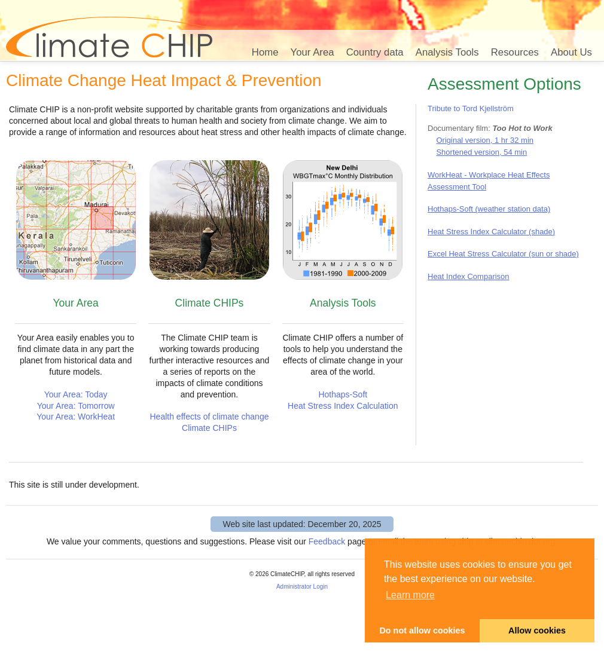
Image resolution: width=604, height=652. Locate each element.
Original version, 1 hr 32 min (484, 140)
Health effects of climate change (209, 416)
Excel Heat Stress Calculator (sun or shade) (503, 253)
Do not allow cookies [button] (422, 630)
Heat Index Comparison (469, 276)
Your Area (312, 52)
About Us (571, 52)
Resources (515, 52)
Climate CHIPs (209, 428)
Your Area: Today (76, 394)
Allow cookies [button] (537, 630)
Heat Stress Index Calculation (343, 406)
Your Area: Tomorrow (76, 406)
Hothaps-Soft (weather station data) (489, 208)
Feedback (327, 541)
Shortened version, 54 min (481, 152)
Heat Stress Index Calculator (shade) (491, 231)
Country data (375, 52)
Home (265, 52)
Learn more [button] (410, 595)
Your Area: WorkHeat (75, 416)
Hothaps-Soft (342, 394)
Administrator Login (302, 586)
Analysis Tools (447, 52)
